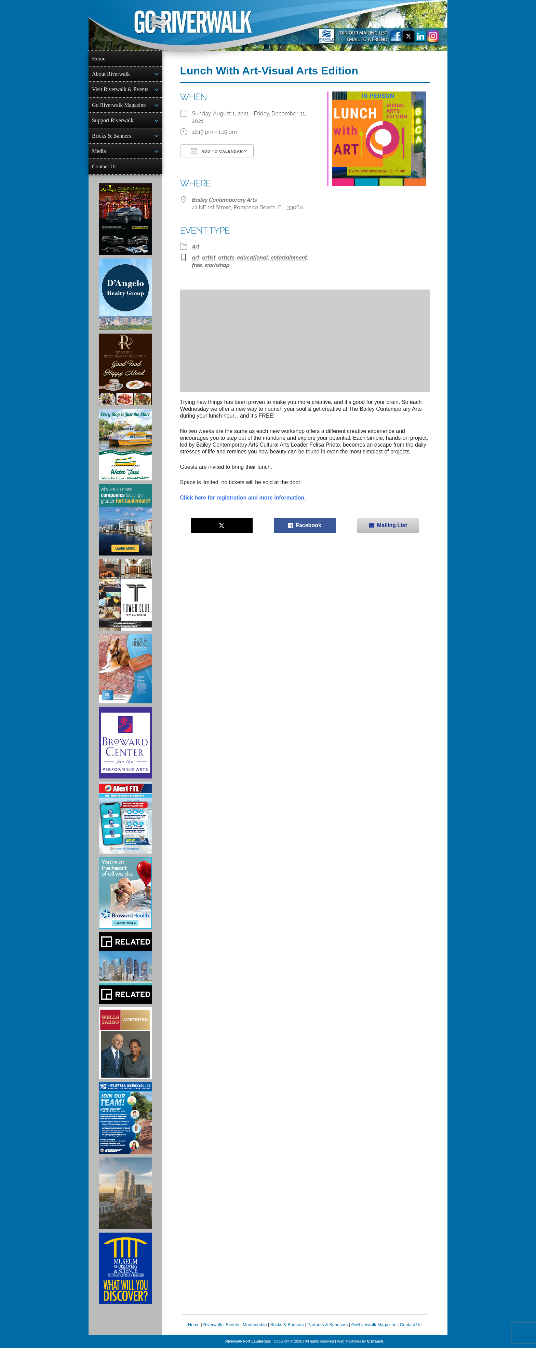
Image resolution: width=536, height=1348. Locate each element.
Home (98, 58)
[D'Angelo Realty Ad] (125, 294)
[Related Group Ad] (125, 968)
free (197, 265)
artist (209, 257)
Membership (255, 1324)
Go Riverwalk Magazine (119, 105)
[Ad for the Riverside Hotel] (125, 369)
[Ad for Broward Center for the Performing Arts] (125, 742)
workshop (217, 265)
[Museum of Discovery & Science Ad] (125, 1268)
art (196, 257)
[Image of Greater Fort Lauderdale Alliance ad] (125, 519)
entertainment (289, 257)
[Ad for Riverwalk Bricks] (125, 668)
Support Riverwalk (112, 120)
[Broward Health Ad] (125, 892)
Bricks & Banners (111, 136)
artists (226, 257)
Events (232, 1324)
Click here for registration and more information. (243, 498)
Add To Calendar (217, 151)
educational (252, 257)
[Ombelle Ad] (125, 1193)
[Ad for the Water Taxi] (125, 444)
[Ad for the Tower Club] (125, 594)
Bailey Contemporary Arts (224, 200)
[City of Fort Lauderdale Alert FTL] (125, 817)
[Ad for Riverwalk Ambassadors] (125, 1118)
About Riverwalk (111, 74)
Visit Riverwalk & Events (120, 89)
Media (99, 151)
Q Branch (375, 1341)
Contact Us (104, 166)
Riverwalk (212, 1324)
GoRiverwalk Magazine (374, 1324)
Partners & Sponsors (327, 1324)
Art (196, 246)
